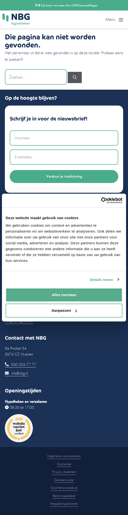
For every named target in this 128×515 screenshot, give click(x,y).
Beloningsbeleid (64, 495)
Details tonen (101, 279)
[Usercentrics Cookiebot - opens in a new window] (101, 200)
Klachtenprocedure (64, 487)
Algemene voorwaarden (64, 455)
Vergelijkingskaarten (64, 503)
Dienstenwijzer (64, 479)
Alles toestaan (64, 295)
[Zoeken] (75, 77)
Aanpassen (64, 310)
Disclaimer (64, 463)
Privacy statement (64, 471)
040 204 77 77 (20, 364)
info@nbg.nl (16, 373)
